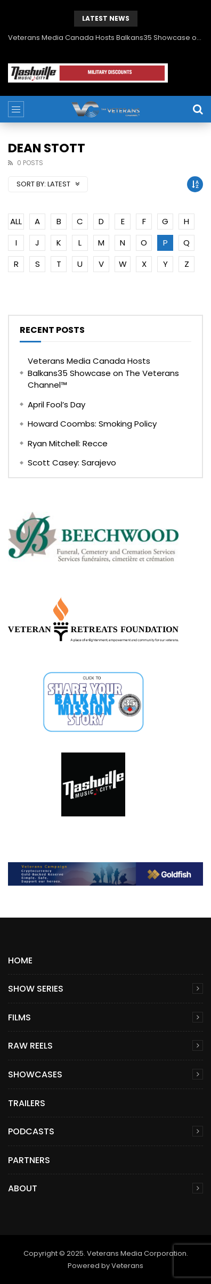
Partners (29, 1160)
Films (19, 1017)
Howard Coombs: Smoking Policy (92, 423)
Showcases (35, 1074)
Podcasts (31, 1131)
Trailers (26, 1103)
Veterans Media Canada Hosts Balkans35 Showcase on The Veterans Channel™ (105, 37)
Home (20, 960)
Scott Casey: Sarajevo (72, 462)
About (22, 1188)
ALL (16, 221)
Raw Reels (30, 1046)
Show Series (35, 989)
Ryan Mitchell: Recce (68, 443)
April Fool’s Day (56, 404)
